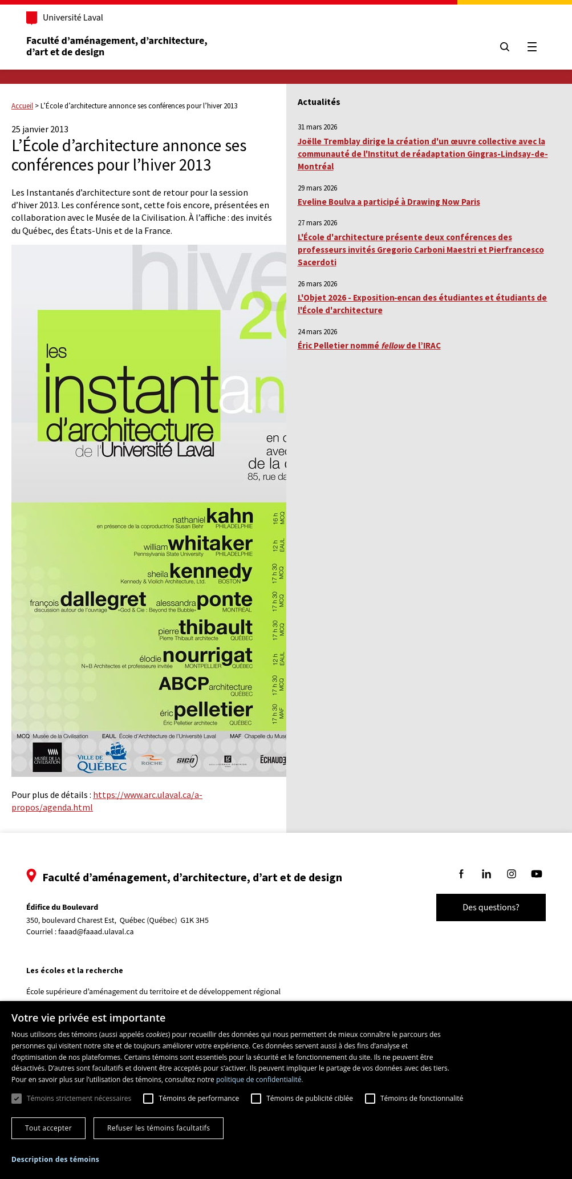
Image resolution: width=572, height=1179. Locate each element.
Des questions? (491, 907)
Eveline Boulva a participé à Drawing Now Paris (389, 201)
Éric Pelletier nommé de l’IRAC (369, 345)
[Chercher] (504, 46)
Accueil (22, 106)
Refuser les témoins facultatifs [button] (158, 1128)
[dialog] (286, 1090)
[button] (55, 1159)
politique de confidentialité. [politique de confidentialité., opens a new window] (259, 1079)
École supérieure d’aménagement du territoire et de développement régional (153, 992)
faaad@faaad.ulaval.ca (96, 932)
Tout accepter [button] (48, 1128)
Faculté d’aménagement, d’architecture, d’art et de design (117, 46)
